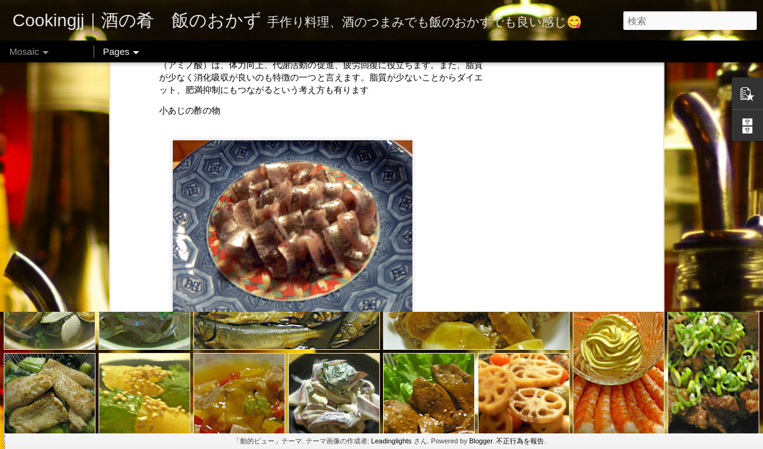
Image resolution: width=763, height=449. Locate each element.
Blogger (480, 441)
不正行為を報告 (520, 441)
